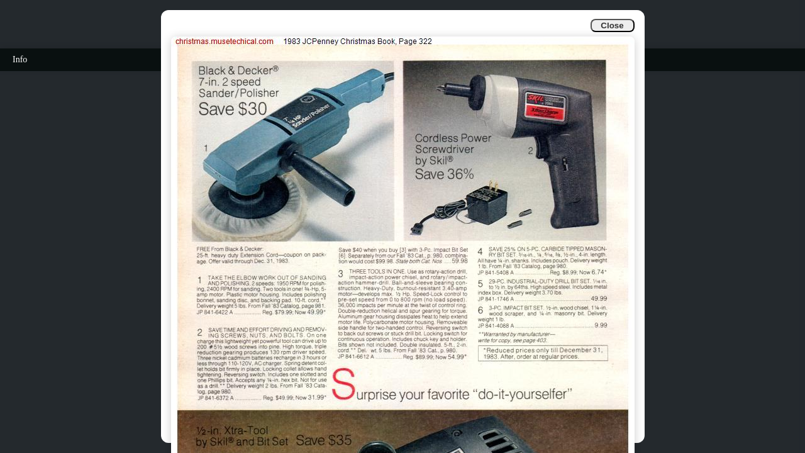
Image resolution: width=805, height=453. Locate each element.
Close (612, 25)
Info (20, 59)
